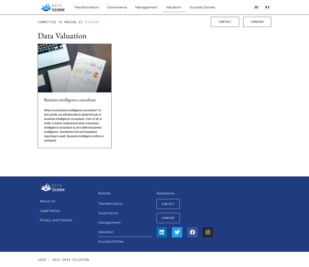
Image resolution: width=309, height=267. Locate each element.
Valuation (173, 7)
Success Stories (202, 7)
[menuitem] (256, 7)
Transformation (86, 7)
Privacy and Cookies (56, 220)
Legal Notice (50, 211)
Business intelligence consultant (70, 99)
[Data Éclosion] (53, 7)
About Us (47, 201)
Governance (117, 7)
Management (146, 7)
